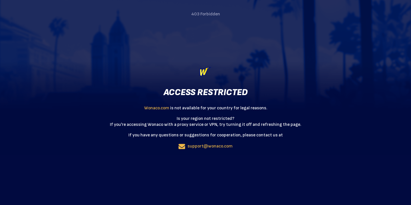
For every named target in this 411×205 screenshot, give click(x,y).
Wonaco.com (156, 108)
